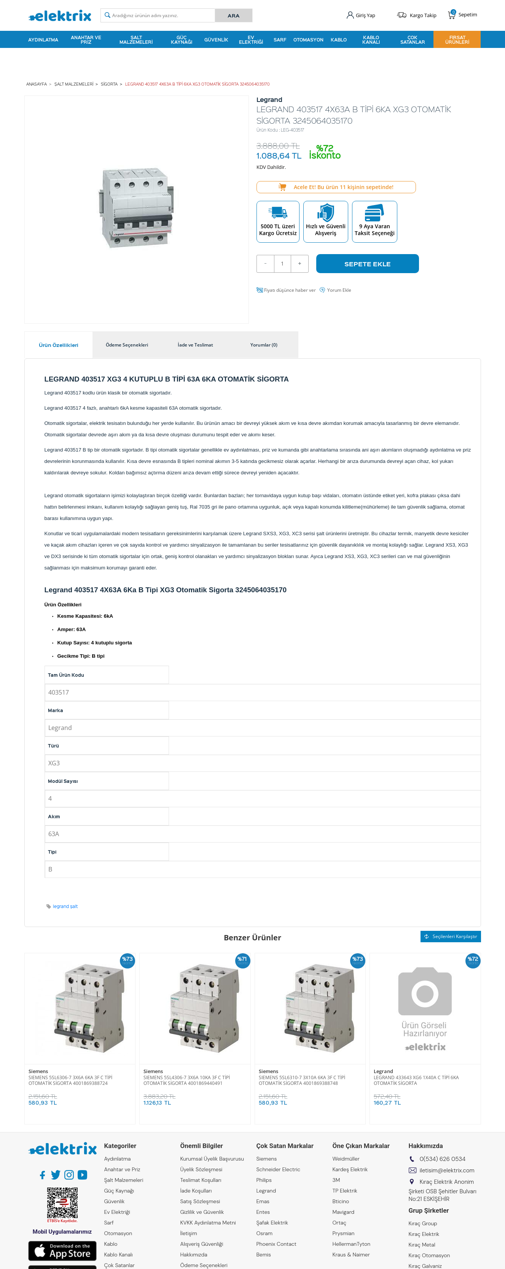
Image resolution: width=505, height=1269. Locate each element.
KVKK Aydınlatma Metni (208, 1222)
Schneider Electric (278, 1169)
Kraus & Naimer (351, 1254)
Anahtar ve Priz (86, 39)
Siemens (38, 1071)
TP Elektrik (345, 1190)
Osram (264, 1233)
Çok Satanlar (412, 39)
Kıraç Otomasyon (429, 1255)
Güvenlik (216, 40)
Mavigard (344, 1212)
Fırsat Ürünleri (457, 39)
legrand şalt (65, 906)
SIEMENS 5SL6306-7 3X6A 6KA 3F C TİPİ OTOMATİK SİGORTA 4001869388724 (70, 1080)
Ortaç (340, 1222)
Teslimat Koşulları (200, 1180)
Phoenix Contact (276, 1243)
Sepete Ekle (367, 263)
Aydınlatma (43, 40)
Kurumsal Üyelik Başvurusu (212, 1158)
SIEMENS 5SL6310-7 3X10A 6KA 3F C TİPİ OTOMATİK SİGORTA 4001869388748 (302, 1080)
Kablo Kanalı (371, 39)
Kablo (339, 40)
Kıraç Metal (422, 1244)
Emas (263, 1201)
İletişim (188, 1233)
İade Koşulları (196, 1190)
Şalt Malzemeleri (136, 39)
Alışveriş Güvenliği (201, 1243)
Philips (264, 1180)
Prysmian (344, 1233)
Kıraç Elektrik (424, 1234)
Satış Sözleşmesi (200, 1201)
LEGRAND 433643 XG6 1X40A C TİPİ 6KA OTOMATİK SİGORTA (416, 1080)
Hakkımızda (193, 1254)
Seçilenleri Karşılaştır (450, 936)
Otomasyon (308, 40)
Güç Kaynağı (181, 39)
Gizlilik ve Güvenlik (202, 1212)
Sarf (280, 40)
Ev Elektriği (251, 39)
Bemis (263, 1254)
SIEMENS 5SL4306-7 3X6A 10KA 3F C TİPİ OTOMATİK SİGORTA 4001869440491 (186, 1080)
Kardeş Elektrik (350, 1169)
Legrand (383, 1071)
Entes (263, 1212)
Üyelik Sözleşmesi (201, 1169)
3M (336, 1180)
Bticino (341, 1201)
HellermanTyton (352, 1243)
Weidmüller (346, 1158)
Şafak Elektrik (272, 1222)
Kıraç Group (423, 1223)
